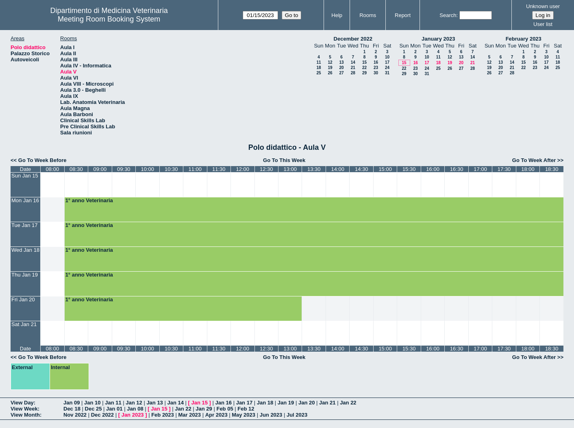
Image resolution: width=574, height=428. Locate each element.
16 (376, 62)
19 (330, 67)
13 (341, 62)
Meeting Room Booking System (109, 19)
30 (376, 73)
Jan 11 (113, 403)
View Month (25, 415)
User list (542, 24)
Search (447, 15)
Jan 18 (265, 403)
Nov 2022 (75, 415)
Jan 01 (114, 409)
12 (330, 62)
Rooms (367, 15)
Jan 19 (286, 403)
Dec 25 (93, 409)
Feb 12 (245, 409)
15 (364, 62)
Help (336, 15)
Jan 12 (134, 403)
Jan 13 (154, 403)
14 (353, 62)
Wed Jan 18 (25, 250)
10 (387, 57)
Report (403, 15)
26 (330, 73)
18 (318, 67)
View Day (22, 403)
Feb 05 (224, 409)
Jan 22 (348, 403)
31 (387, 73)
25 (318, 73)
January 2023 (438, 39)
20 (341, 67)
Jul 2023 (297, 415)
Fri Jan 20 (23, 299)
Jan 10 (92, 403)
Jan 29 (204, 409)
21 (353, 67)
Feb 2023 (162, 415)
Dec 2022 (102, 415)
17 (387, 62)
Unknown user (543, 6)
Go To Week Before (42, 160)
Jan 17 (244, 403)
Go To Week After (534, 160)
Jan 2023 (133, 415)
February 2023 (523, 39)
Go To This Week (284, 160)
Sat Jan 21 (24, 324)
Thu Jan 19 (24, 275)
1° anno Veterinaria (89, 200)
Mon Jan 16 (25, 200)
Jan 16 (223, 403)
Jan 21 (327, 403)
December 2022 (353, 39)
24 (387, 67)
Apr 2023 (216, 415)
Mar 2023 (189, 415)
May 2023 (243, 415)
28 (353, 73)
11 (318, 62)
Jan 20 (306, 403)
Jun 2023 (271, 415)
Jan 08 (135, 409)
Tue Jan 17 (24, 225)
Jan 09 (71, 403)
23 (376, 67)
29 (364, 73)
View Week (24, 409)
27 (341, 73)
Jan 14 (175, 403)
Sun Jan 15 (24, 176)
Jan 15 (199, 403)
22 (364, 67)
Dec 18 (71, 409)
